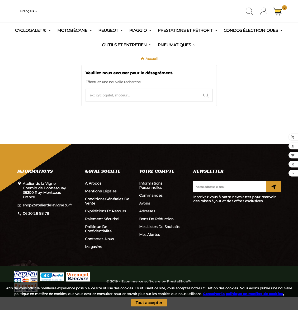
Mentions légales (100, 204)
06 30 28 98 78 (36, 226)
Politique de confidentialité (98, 242)
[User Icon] (263, 18)
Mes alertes (149, 247)
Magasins (93, 260)
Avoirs (144, 216)
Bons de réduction (156, 232)
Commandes (150, 208)
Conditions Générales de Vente (107, 214)
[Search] (205, 108)
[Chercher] (142, 108)
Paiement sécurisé (102, 232)
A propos (93, 196)
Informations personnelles (150, 198)
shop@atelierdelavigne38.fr (47, 218)
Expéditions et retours (105, 224)
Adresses (147, 224)
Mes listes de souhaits (159, 240)
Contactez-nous (99, 252)
